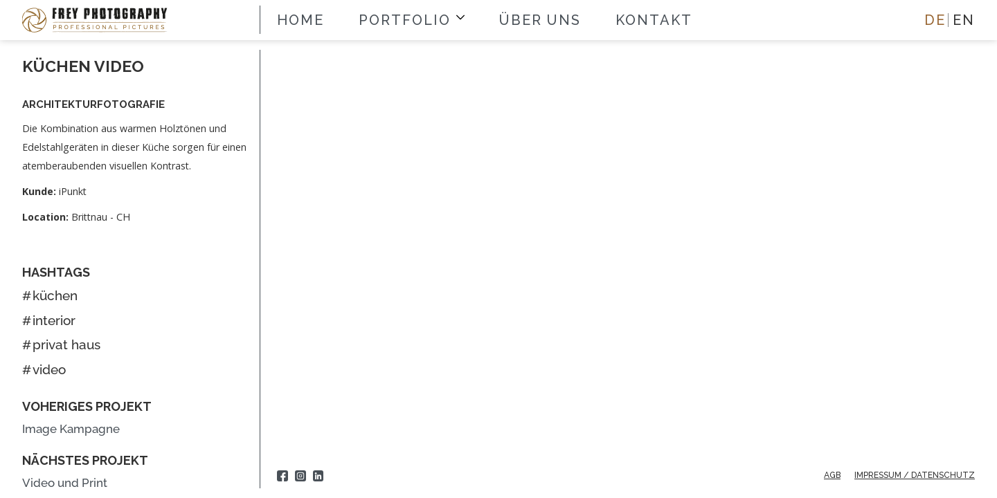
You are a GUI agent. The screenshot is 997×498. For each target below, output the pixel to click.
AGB (832, 475)
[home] (99, 20)
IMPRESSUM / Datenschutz (914, 475)
